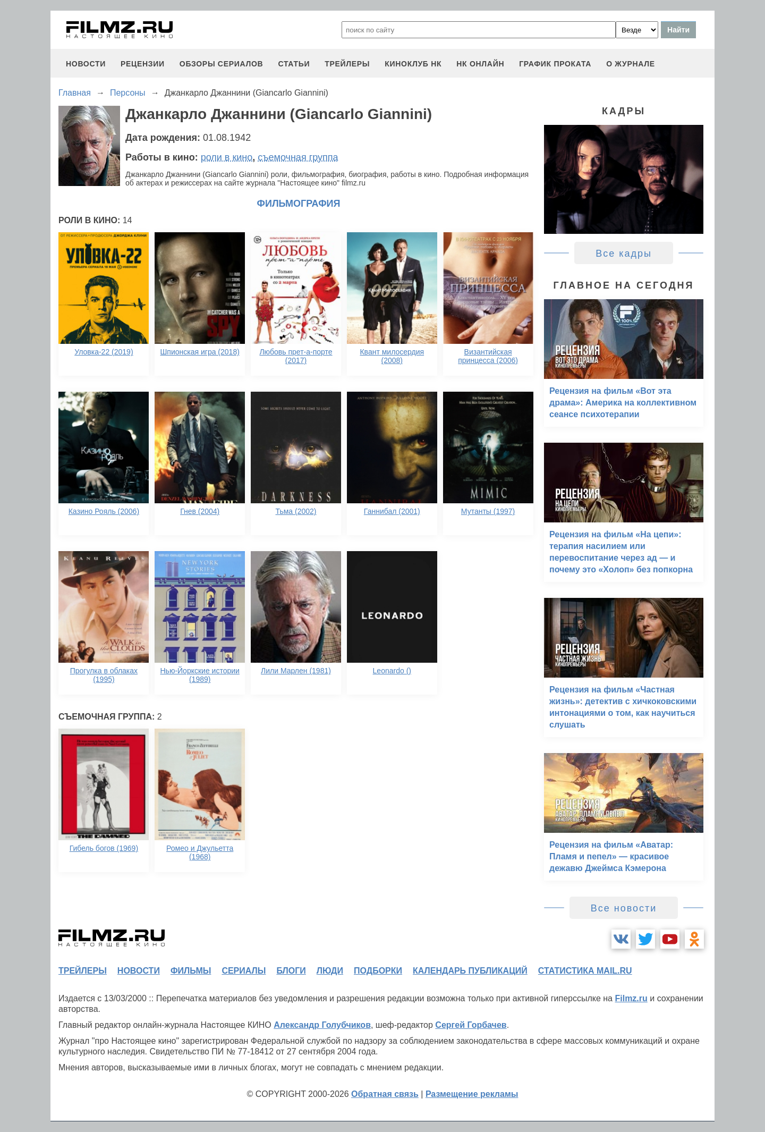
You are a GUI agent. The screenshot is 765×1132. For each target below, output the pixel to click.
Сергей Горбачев (470, 1024)
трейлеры (347, 64)
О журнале (630, 64)
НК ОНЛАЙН (480, 64)
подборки (378, 970)
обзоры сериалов (222, 64)
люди (330, 970)
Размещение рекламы (472, 1094)
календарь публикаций (470, 970)
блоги (290, 970)
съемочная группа (298, 157)
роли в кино (227, 157)
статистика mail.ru (585, 970)
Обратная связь (385, 1094)
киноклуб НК (413, 64)
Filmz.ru (631, 998)
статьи (294, 64)
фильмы (191, 970)
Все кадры (624, 253)
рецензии (143, 64)
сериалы (244, 970)
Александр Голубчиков (322, 1024)
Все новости (624, 908)
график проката (555, 64)
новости (86, 64)
